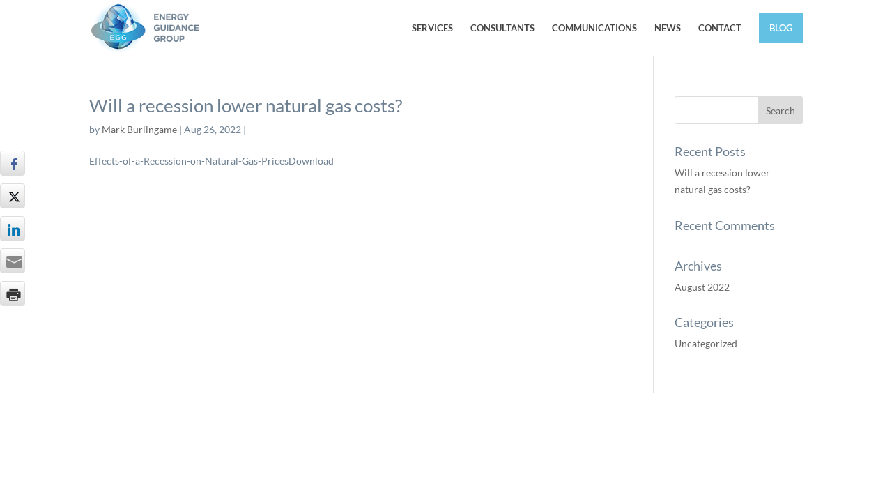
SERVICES (432, 27)
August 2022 (702, 287)
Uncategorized (706, 343)
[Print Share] (12, 293)
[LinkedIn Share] (12, 228)
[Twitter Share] (12, 195)
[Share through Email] (12, 260)
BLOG (780, 27)
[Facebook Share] (12, 163)
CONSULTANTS (502, 27)
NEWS (667, 27)
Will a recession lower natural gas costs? (245, 105)
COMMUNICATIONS (594, 27)
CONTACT (719, 27)
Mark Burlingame (139, 129)
